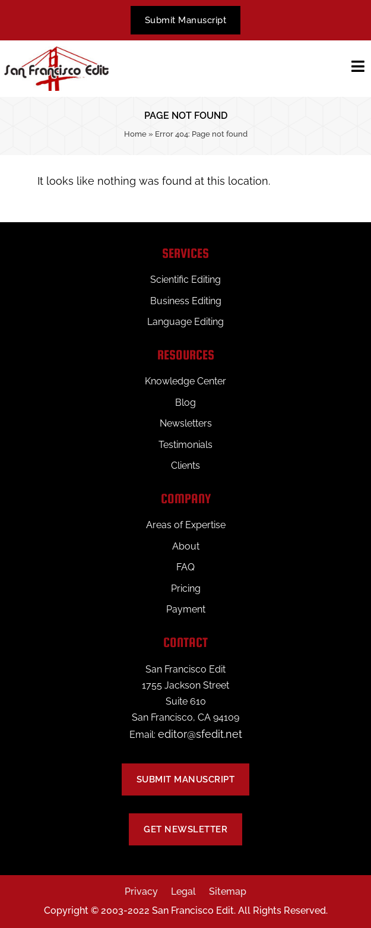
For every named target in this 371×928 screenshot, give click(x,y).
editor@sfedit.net (200, 734)
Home (135, 134)
